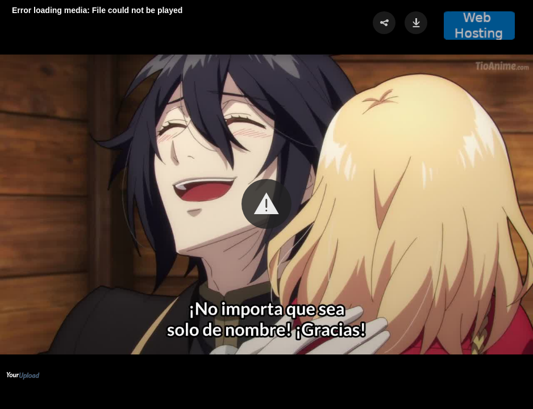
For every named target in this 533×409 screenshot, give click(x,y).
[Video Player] (266, 204)
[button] (266, 204)
